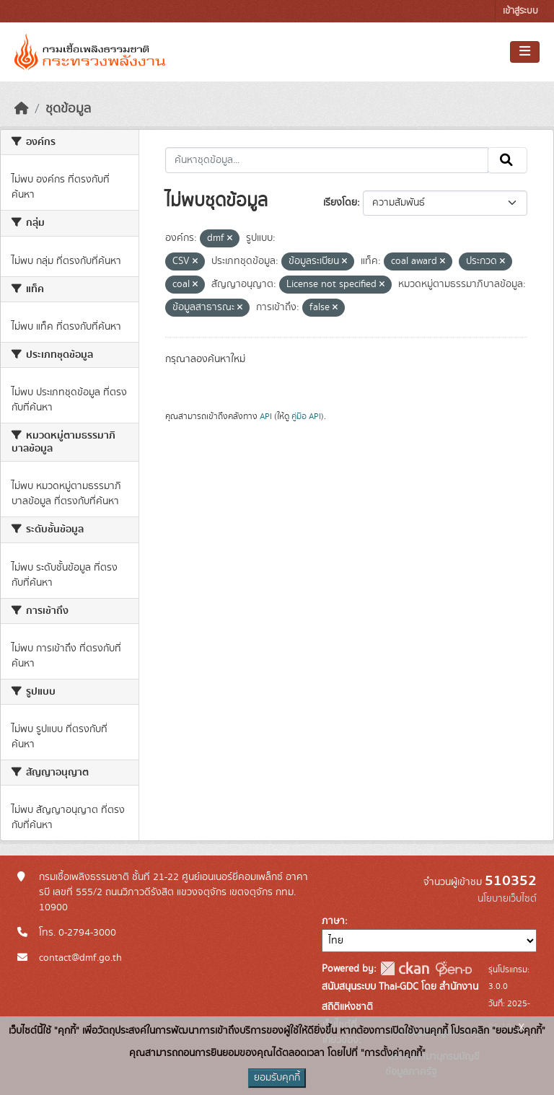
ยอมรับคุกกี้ (277, 1077)
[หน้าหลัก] (21, 109)
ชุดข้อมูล (68, 109)
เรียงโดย (340, 202)
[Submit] (507, 160)
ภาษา (333, 921)
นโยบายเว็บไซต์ (507, 899)
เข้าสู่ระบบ (520, 11)
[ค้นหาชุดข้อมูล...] (327, 160)
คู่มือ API (306, 416)
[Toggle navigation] (525, 52)
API (266, 416)
